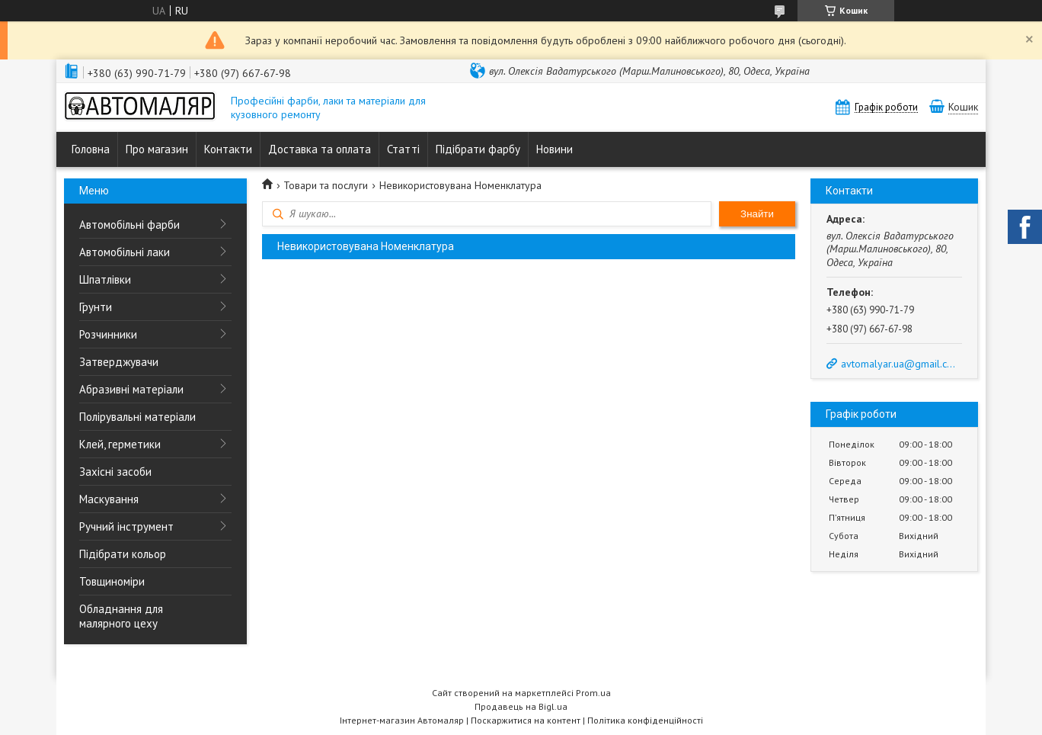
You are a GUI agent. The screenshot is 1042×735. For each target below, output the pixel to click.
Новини (554, 149)
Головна (91, 149)
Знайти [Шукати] (757, 214)
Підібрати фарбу (478, 149)
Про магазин (157, 149)
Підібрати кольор (122, 554)
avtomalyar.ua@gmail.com (900, 364)
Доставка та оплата (319, 149)
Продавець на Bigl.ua (521, 706)
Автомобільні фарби (129, 224)
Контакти (228, 149)
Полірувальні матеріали (137, 416)
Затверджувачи (118, 362)
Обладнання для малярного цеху (121, 616)
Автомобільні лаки (124, 252)
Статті (403, 149)
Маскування (109, 499)
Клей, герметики (120, 444)
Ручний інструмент (126, 526)
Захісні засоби (115, 471)
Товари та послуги (325, 185)
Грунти (95, 307)
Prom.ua (593, 692)
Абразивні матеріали (131, 389)
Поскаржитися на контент (525, 720)
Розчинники (108, 334)
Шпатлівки (105, 279)
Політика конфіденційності (645, 720)
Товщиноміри (112, 581)
